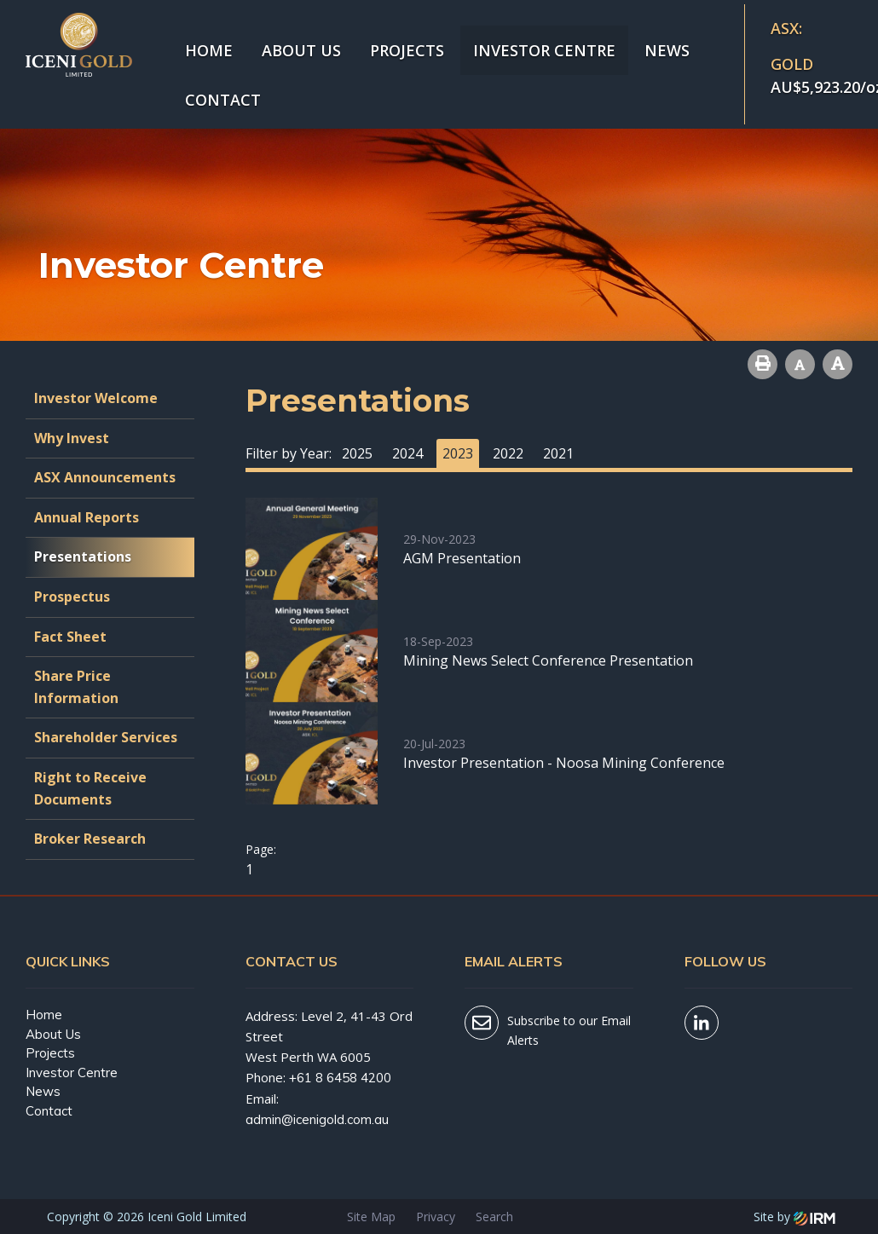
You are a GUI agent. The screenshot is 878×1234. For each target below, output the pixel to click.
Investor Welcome (96, 398)
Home (209, 50)
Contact (223, 99)
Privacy (435, 1216)
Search (494, 1216)
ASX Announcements (105, 477)
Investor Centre (544, 50)
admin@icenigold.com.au (317, 1119)
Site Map (371, 1216)
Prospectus (72, 596)
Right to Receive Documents (90, 788)
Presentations (82, 556)
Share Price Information (76, 686)
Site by (794, 1216)
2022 (508, 453)
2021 (558, 453)
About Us (301, 50)
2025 (357, 453)
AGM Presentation (462, 558)
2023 (457, 453)
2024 (407, 453)
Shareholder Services (105, 737)
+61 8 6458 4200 (340, 1078)
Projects (407, 50)
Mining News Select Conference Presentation (548, 660)
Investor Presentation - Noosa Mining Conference (564, 762)
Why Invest (71, 438)
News (667, 50)
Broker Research (90, 838)
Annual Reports (86, 517)
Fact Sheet (70, 636)
